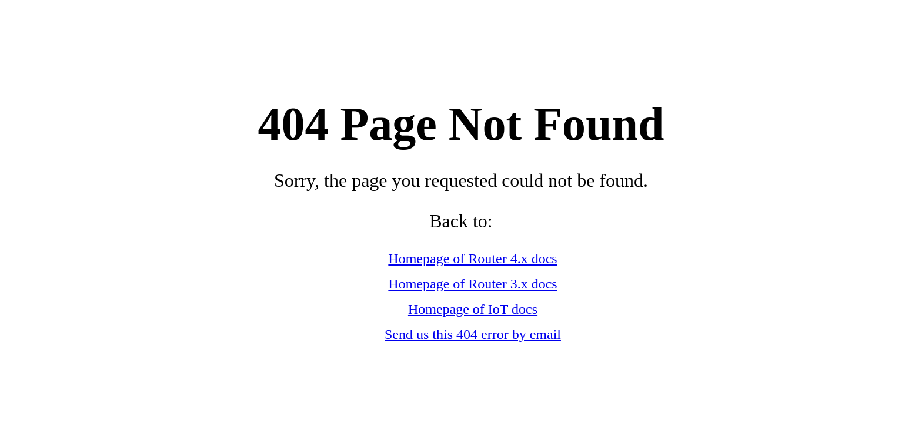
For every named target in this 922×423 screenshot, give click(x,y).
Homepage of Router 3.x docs (472, 283)
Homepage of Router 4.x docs (472, 258)
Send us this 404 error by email (473, 334)
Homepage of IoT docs (472, 309)
